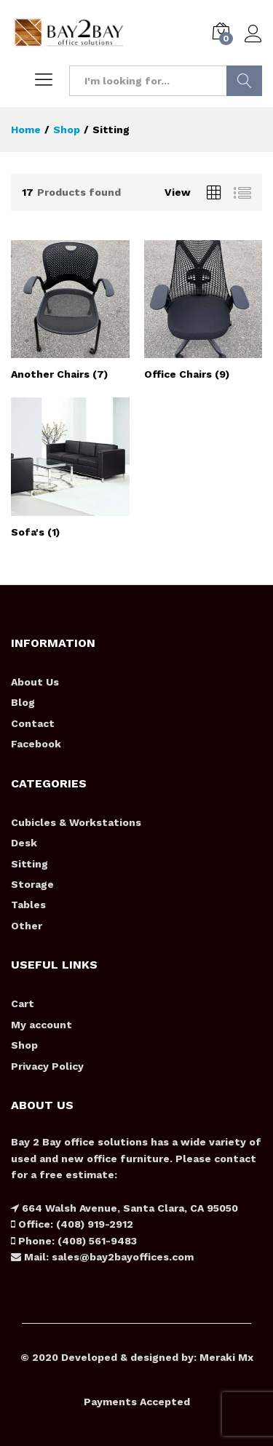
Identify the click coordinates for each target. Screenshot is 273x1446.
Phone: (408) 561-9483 (76, 1241)
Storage (32, 884)
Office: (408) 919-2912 (74, 1224)
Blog (23, 702)
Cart (22, 1003)
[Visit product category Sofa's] (70, 467)
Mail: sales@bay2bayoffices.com (107, 1257)
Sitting (29, 864)
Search (244, 80)
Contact (33, 723)
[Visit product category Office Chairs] (203, 310)
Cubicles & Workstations (76, 822)
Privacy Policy (47, 1066)
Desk (24, 843)
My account (41, 1024)
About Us (35, 682)
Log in (253, 34)
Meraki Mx (226, 1357)
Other (26, 925)
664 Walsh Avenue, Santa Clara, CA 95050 (128, 1208)
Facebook (36, 744)
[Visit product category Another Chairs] (70, 310)
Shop (24, 1045)
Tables (28, 904)
